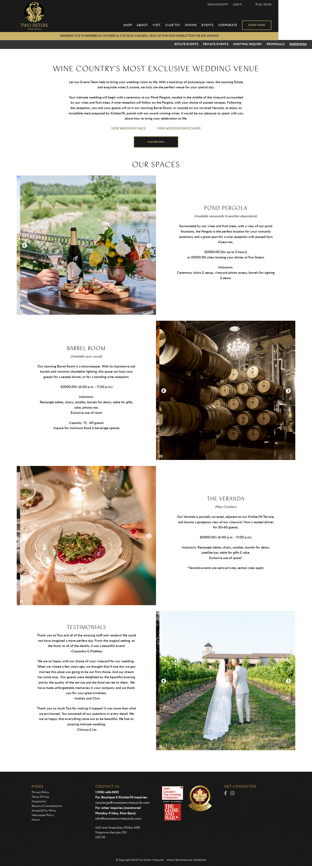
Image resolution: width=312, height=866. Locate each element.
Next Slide (148, 245)
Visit (180, 25)
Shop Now (280, 25)
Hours (35, 819)
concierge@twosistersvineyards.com (122, 802)
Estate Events (186, 44)
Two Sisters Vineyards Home (35, 16)
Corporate (251, 25)
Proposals (276, 44)
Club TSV (196, 25)
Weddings (298, 44)
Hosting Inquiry (247, 44)
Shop (151, 25)
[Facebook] (225, 793)
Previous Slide (24, 245)
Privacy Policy (40, 792)
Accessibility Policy (44, 810)
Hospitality (39, 801)
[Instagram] (232, 793)
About (166, 25)
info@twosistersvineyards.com (118, 818)
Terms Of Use (40, 797)
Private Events (215, 44)
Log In (261, 4)
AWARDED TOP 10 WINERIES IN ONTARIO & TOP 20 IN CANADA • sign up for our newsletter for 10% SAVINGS (156, 36)
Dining (215, 25)
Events (231, 25)
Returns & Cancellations (47, 806)
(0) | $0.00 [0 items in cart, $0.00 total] (287, 4)
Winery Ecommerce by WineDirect (186, 860)
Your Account (241, 4)
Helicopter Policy (43, 815)
